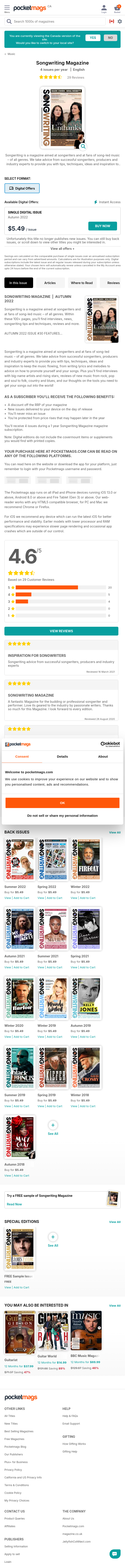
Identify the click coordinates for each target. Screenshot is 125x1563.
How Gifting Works (74, 1443)
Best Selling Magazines (18, 1431)
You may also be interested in (36, 1305)
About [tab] (103, 756)
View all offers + (62, 248)
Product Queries (14, 1518)
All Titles (9, 1416)
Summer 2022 (15, 887)
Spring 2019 (47, 1095)
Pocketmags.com (73, 1526)
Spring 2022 (47, 887)
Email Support (71, 1423)
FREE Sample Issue (18, 1276)
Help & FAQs (70, 1416)
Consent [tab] (22, 756)
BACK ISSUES (16, 832)
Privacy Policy (13, 1469)
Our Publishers (13, 1454)
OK (62, 803)
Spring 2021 (80, 956)
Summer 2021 (48, 956)
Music (11, 54)
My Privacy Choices (16, 1500)
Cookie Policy (12, 1492)
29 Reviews (75, 77)
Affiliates (9, 1526)
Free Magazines (14, 1439)
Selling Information (16, 1546)
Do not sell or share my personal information (62, 815)
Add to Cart (21, 898)
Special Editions (21, 1221)
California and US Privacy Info (23, 1477)
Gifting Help (69, 1451)
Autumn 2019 (81, 1025)
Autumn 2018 (14, 1164)
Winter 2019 (47, 1025)
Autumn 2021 (14, 956)
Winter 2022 (80, 887)
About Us (68, 1518)
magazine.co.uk (72, 1534)
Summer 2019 (14, 1095)
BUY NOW (102, 226)
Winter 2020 (13, 1025)
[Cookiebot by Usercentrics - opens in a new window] (100, 744)
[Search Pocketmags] (9, 22)
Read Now (14, 1204)
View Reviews (61, 631)
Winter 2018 (80, 1095)
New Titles (11, 1423)
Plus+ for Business (16, 1462)
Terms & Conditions (16, 1485)
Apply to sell (12, 1554)
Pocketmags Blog (15, 1446)
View (7, 898)
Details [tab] (62, 756)
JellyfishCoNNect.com (76, 1541)
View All (115, 832)
